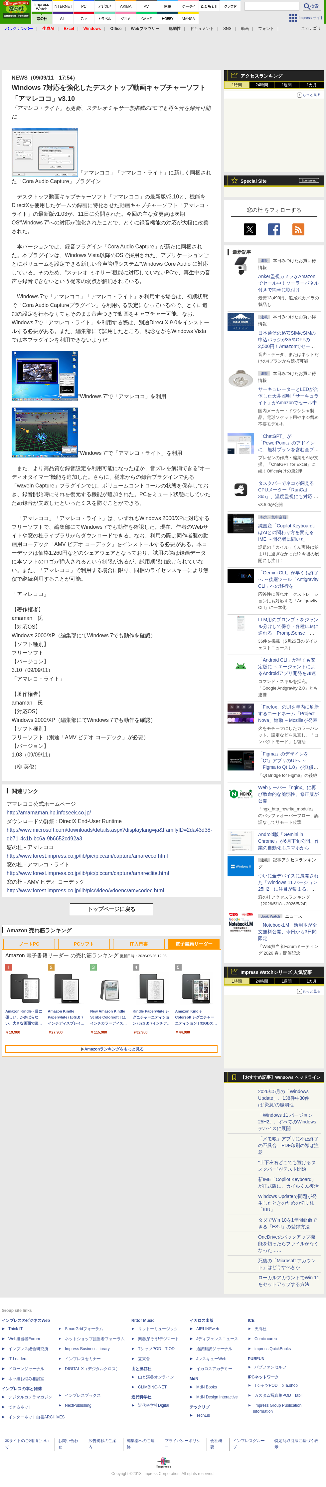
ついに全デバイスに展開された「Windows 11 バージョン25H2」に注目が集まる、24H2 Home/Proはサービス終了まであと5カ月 (288, 889)
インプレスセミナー (83, 1358)
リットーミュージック (158, 1329)
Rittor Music (142, 1320)
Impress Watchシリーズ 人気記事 (276, 972)
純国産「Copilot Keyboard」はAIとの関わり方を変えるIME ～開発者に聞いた (287, 532)
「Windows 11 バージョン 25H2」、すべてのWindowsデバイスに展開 (287, 1121)
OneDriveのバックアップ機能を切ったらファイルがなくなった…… (288, 1243)
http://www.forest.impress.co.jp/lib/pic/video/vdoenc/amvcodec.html (85, 890)
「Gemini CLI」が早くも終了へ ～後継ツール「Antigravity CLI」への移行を (288, 579)
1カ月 (312, 85)
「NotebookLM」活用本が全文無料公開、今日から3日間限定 (287, 931)
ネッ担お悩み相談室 (26, 1378)
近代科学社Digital (153, 1405)
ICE (251, 1320)
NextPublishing (78, 1405)
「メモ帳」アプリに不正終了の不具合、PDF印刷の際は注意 (288, 1145)
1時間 (237, 85)
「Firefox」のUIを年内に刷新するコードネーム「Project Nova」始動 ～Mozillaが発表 (288, 713)
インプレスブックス (83, 1395)
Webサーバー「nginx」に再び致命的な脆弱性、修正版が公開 (288, 794)
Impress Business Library (87, 1348)
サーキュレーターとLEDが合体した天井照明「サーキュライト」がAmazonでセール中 (288, 396)
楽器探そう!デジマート (158, 1339)
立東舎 (144, 1358)
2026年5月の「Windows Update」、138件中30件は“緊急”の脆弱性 (283, 1098)
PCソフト (84, 944)
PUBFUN (256, 1358)
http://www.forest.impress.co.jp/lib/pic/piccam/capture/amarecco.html (87, 856)
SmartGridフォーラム (84, 1329)
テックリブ (200, 1407)
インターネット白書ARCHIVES (36, 1417)
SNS (227, 28)
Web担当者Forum (24, 1339)
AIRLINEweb (207, 1329)
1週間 (287, 85)
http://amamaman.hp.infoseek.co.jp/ (49, 812)
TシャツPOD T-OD (156, 1348)
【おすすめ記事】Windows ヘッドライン (281, 1077)
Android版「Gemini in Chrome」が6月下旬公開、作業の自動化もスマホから (288, 841)
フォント (266, 28)
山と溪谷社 (141, 1368)
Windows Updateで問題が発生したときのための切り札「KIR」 (287, 1203)
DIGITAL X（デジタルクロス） (92, 1368)
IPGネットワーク (263, 1377)
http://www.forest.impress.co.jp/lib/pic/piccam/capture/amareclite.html (88, 873)
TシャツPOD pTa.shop (276, 1385)
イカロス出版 (202, 1320)
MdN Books (206, 1387)
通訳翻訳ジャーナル (214, 1348)
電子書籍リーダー (194, 944)
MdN (194, 1378)
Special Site (254, 181)
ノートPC (29, 944)
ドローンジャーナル (26, 1368)
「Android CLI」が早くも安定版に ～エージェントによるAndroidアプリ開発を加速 (287, 666)
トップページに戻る (111, 909)
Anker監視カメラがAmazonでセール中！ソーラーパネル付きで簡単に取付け (288, 283)
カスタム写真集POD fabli (278, 1395)
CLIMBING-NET (152, 1387)
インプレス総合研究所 (28, 1348)
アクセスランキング (261, 76)
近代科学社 (141, 1397)
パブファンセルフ (270, 1367)
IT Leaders (17, 1358)
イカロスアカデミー (214, 1368)
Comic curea (265, 1339)
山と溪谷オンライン (156, 1377)
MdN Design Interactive (217, 1397)
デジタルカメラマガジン (30, 1397)
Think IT (15, 1329)
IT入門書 (139, 944)
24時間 (261, 85)
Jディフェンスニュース (217, 1339)
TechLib (203, 1415)
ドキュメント (202, 28)
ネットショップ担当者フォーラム (95, 1339)
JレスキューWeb (211, 1358)
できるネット (20, 1407)
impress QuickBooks (272, 1348)
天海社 (260, 1329)
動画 (245, 28)
